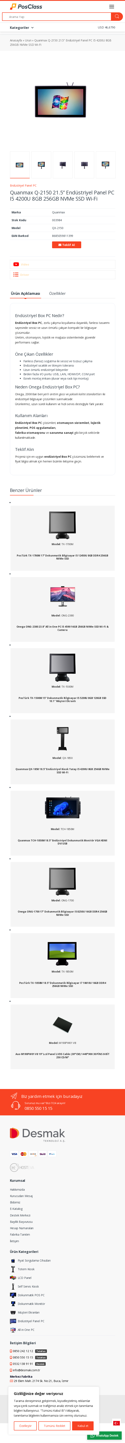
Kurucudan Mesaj (21, 1196)
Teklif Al (66, 245)
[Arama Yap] (56, 16)
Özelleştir (25, 1426)
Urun (28, 40)
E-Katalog (16, 1209)
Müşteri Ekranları (25, 1312)
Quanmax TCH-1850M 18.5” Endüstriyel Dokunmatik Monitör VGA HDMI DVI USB (62, 842)
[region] (53, 1411)
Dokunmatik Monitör (27, 1304)
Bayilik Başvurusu (21, 1222)
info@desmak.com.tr (26, 1370)
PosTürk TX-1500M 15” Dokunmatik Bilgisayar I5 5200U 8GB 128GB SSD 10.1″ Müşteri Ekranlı (63, 699)
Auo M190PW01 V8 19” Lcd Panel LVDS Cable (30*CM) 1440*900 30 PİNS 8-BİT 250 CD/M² (62, 1056)
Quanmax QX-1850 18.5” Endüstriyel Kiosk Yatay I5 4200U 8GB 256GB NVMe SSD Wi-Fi (62, 771)
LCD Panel (21, 1278)
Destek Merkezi (20, 1215)
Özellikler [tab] (57, 293)
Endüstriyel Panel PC (23, 185)
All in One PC (22, 1330)
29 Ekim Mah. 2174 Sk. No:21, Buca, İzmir (41, 1381)
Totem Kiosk (22, 1269)
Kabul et (82, 1426)
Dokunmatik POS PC (27, 1295)
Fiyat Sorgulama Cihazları (30, 1260)
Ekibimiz (15, 1202)
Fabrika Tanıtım (20, 1234)
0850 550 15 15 (38, 1108)
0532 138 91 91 (29, 1364)
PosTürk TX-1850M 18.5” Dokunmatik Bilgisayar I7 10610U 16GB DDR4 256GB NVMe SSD (62, 984)
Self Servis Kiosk (24, 1286)
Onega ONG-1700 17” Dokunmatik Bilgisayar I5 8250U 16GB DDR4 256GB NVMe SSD (62, 913)
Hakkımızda (17, 1189)
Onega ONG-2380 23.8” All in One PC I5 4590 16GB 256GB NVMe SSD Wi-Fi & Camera (63, 628)
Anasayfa (16, 40)
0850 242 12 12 (30, 1351)
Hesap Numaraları (22, 1228)
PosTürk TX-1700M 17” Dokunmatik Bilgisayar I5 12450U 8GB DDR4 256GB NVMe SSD (62, 557)
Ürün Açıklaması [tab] (25, 293)
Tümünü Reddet (54, 1426)
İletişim (14, 1241)
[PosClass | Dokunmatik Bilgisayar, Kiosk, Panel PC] (20, 6)
